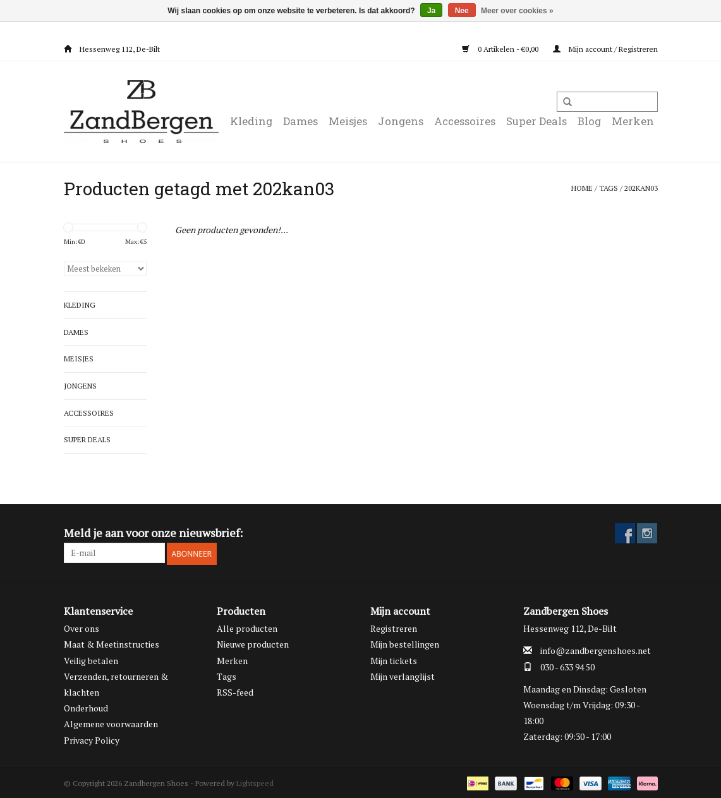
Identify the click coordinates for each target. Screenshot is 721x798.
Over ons (81, 626)
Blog (589, 121)
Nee (462, 10)
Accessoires (464, 121)
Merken (633, 121)
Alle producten (247, 626)
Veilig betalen (91, 659)
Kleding (251, 121)
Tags (608, 188)
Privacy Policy (91, 738)
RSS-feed (235, 690)
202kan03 (641, 188)
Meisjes (348, 121)
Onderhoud (86, 706)
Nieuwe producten (253, 643)
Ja (431, 10)
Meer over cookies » (517, 10)
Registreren (393, 626)
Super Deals (536, 121)
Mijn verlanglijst (402, 674)
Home (582, 188)
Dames (300, 121)
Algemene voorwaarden (111, 722)
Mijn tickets (393, 659)
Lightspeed (255, 781)
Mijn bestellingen (404, 643)
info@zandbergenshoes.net (595, 649)
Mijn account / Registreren (605, 49)
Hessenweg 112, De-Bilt (112, 49)
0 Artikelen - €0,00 (501, 49)
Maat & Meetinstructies (111, 643)
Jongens (400, 121)
